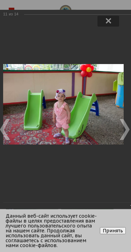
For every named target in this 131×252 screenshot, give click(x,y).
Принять (113, 230)
